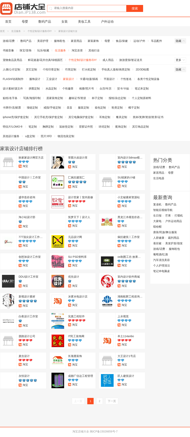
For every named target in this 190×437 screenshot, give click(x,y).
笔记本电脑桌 (161, 271)
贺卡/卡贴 (123, 88)
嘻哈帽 (157, 226)
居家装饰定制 (54, 98)
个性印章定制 (51, 69)
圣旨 (69, 107)
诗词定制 (104, 126)
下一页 (112, 401)
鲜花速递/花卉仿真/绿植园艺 (45, 60)
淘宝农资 (77, 50)
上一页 (78, 401)
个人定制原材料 (141, 98)
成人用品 (108, 60)
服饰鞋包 (59, 40)
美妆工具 (84, 21)
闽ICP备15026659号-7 (104, 431)
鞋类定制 (117, 107)
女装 (64, 21)
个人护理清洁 (161, 265)
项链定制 (32, 107)
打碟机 (179, 215)
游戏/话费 (159, 167)
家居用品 (76, 40)
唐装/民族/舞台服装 (165, 232)
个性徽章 (67, 88)
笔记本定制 (142, 88)
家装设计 (68, 79)
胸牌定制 (48, 126)
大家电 (157, 221)
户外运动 (107, 21)
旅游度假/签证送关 (130, 60)
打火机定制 (89, 69)
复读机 (157, 204)
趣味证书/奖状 (77, 98)
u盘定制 (30, 136)
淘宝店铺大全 (80, 431)
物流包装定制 (66, 136)
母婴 (25, 21)
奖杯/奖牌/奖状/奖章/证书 (148, 117)
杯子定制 (97, 98)
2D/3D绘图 (142, 69)
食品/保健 (122, 40)
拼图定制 (34, 88)
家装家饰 (93, 40)
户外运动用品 (173, 221)
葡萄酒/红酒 (160, 254)
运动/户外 (139, 40)
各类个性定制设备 (148, 79)
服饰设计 (34, 79)
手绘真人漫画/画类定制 (116, 69)
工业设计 (51, 79)
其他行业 (94, 50)
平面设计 (109, 79)
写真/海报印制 (32, 98)
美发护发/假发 (174, 243)
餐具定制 (121, 117)
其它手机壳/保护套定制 (48, 117)
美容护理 (42, 40)
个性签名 (126, 79)
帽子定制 (134, 107)
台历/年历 (105, 88)
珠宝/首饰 (25, 50)
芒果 (168, 215)
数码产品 (44, 21)
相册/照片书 (86, 88)
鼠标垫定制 (66, 126)
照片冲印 (46, 136)
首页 (8, 21)
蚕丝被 (157, 243)
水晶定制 (51, 88)
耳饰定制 (104, 117)
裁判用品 (173, 237)
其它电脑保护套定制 (80, 117)
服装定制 (83, 107)
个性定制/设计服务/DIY (40, 31)
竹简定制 (70, 69)
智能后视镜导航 (163, 210)
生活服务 (16, 31)
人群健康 (158, 237)
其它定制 (31, 69)
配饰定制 (120, 126)
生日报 (157, 215)
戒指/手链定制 (52, 107)
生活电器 (158, 178)
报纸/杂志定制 (117, 98)
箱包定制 (100, 107)
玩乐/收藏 (43, 50)
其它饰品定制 (140, 126)
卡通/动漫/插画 (89, 79)
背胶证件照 (86, 126)
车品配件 (156, 40)
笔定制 (32, 126)
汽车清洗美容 (161, 260)
